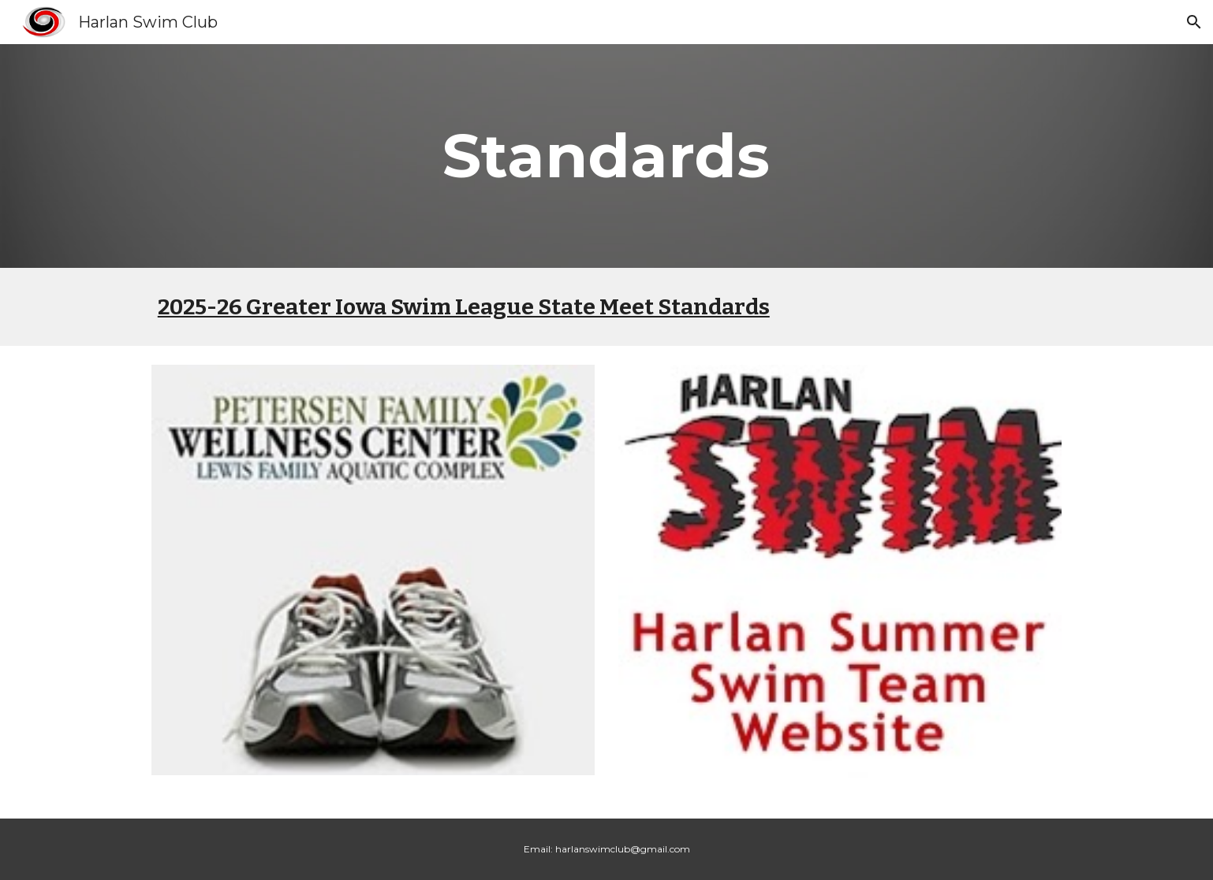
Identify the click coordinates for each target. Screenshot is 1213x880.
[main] (606, 156)
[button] (1194, 22)
